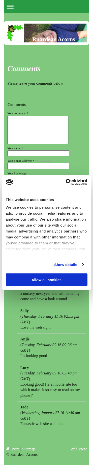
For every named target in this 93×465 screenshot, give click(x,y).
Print (13, 449)
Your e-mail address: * (29, 161)
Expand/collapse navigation (46, 6)
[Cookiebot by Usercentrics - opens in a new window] (66, 182)
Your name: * (15, 148)
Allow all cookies (46, 279)
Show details (65, 265)
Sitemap (28, 449)
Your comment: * (17, 113)
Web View (78, 449)
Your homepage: (17, 173)
